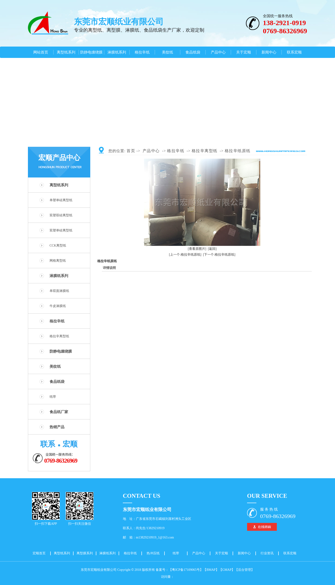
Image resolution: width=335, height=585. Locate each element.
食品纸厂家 (59, 412)
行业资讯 (267, 553)
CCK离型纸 (58, 245)
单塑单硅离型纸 (61, 200)
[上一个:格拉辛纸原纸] (185, 254)
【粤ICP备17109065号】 (186, 570)
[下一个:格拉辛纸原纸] (219, 254)
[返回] (212, 249)
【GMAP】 (227, 570)
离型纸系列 (66, 52)
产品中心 (218, 52)
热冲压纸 (153, 553)
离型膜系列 (85, 553)
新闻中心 (268, 52)
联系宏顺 (294, 52)
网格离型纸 (58, 260)
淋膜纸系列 (116, 52)
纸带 (53, 396)
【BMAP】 (211, 570)
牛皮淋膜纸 (58, 306)
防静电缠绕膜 (91, 52)
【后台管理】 (244, 570)
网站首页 (40, 52)
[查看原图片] (197, 249)
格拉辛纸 (142, 52)
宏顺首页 (39, 553)
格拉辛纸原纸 (238, 151)
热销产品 (57, 427)
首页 (131, 151)
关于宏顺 (243, 52)
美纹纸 (167, 52)
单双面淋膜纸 (59, 291)
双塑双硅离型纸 (61, 215)
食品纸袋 (192, 52)
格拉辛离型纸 (59, 336)
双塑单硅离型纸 (61, 230)
